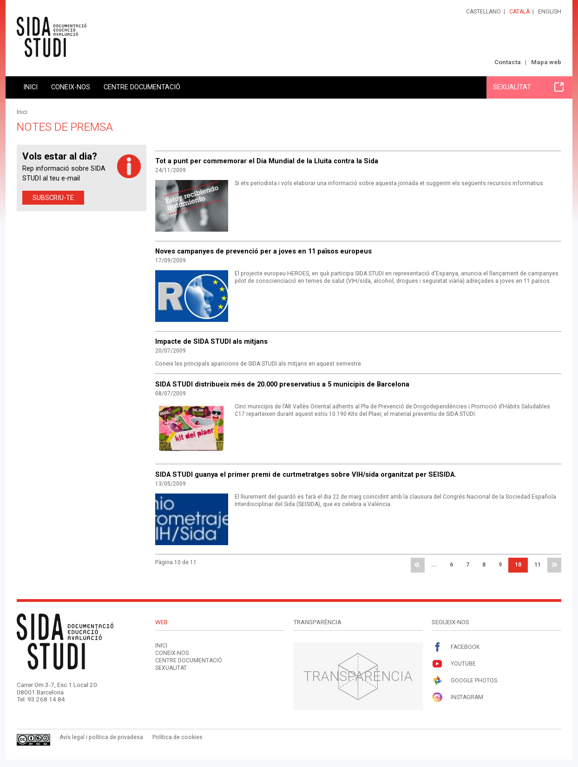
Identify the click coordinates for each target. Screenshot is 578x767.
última (554, 565)
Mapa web (546, 62)
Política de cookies (177, 737)
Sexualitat (528, 87)
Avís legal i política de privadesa (101, 737)
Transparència (358, 676)
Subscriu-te (53, 197)
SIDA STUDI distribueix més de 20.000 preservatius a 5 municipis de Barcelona (282, 384)
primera (418, 565)
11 (537, 564)
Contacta (507, 62)
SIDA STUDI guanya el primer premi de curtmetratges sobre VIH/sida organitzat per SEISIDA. (305, 474)
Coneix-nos (70, 87)
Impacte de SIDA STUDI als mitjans (211, 341)
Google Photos (464, 681)
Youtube (454, 664)
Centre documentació (142, 87)
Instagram (457, 697)
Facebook (455, 647)
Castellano (483, 11)
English (549, 11)
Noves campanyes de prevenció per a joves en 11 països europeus (263, 251)
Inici (30, 87)
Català (519, 11)
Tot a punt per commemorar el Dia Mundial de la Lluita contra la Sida (266, 161)
